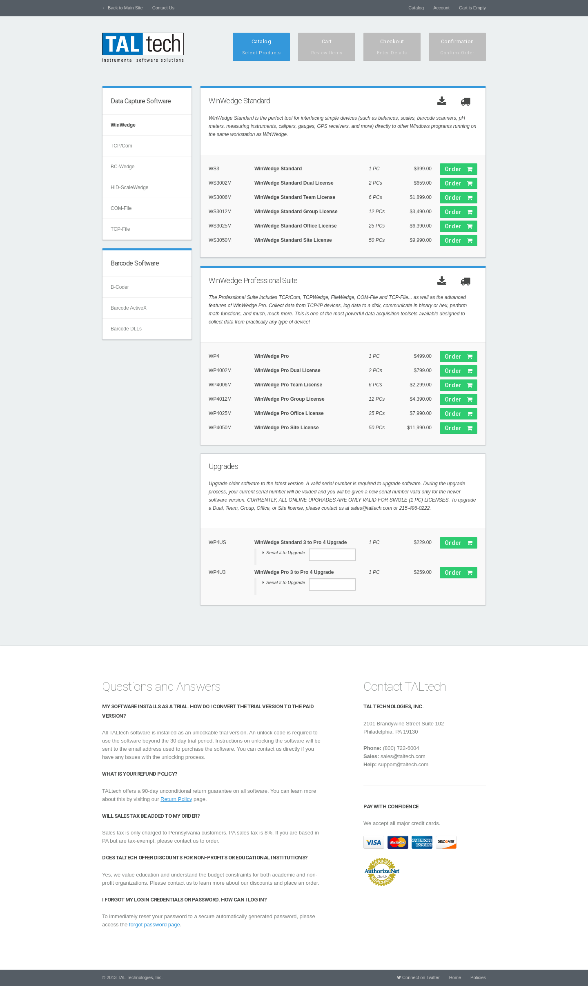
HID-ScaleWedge (129, 187)
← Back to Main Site (122, 7)
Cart (326, 47)
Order (459, 169)
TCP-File (120, 229)
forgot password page (154, 924)
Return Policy (176, 799)
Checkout (392, 47)
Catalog (416, 7)
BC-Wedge (122, 167)
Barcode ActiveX (129, 308)
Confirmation (457, 47)
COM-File (121, 208)
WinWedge (123, 125)
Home (455, 977)
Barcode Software (135, 263)
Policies (478, 977)
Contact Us (163, 7)
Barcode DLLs (126, 329)
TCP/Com (121, 146)
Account (441, 7)
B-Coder (120, 287)
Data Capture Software (141, 101)
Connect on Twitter (418, 977)
